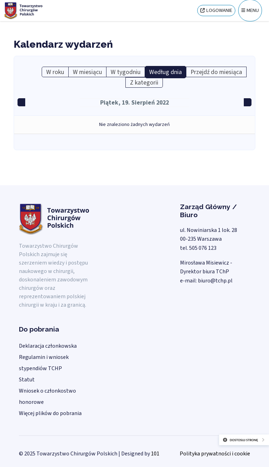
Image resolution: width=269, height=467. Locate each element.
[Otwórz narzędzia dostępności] (226, 446)
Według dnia (165, 72)
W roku (55, 72)
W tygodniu (125, 72)
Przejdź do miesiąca (216, 72)
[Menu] (250, 10)
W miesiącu (87, 72)
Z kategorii (144, 82)
